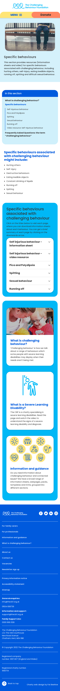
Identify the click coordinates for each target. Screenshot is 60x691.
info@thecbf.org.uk (10, 602)
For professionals (10, 531)
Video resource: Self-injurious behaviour (25, 128)
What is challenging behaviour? (22, 100)
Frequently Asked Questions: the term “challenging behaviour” (25, 134)
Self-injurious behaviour (17, 109)
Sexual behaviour (14, 120)
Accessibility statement (13, 584)
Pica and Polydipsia (16, 113)
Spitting (10, 116)
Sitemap (6, 590)
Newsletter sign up (10, 569)
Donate (45, 15)
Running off (12, 124)
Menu (16, 15)
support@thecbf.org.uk (12, 614)
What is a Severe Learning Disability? (29, 406)
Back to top (10, 683)
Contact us (7, 558)
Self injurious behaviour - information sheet (25, 243)
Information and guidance (29, 469)
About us (6, 552)
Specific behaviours (15, 104)
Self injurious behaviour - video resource (25, 255)
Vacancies (7, 563)
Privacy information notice (14, 578)
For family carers (10, 526)
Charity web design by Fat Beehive (42, 684)
